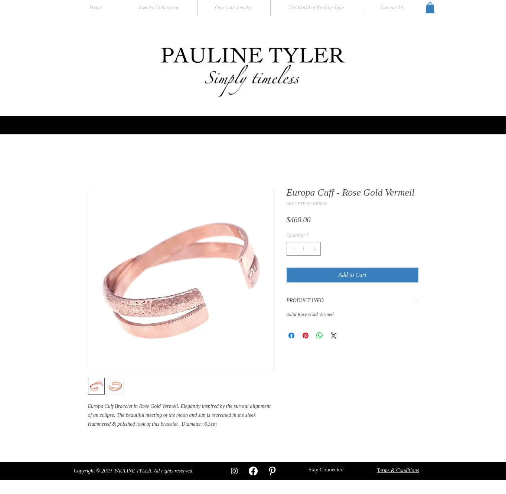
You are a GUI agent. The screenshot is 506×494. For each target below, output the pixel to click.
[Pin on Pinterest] (305, 335)
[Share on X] (333, 335)
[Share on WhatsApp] (319, 335)
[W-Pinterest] (272, 471)
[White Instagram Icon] (234, 471)
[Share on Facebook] (291, 335)
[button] (430, 7)
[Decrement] (292, 248)
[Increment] (315, 248)
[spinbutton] (303, 248)
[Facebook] (253, 471)
